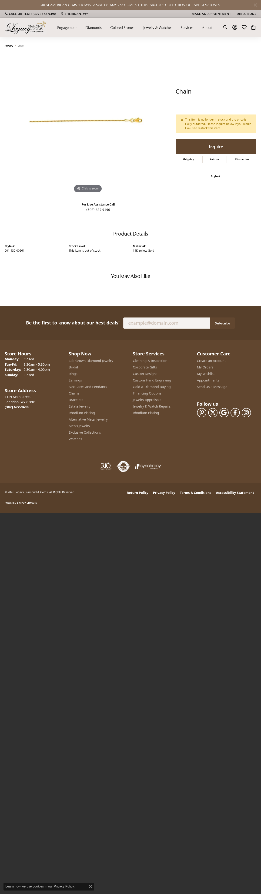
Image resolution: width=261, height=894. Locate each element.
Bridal (73, 367)
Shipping (188, 159)
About (207, 27)
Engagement (67, 27)
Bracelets (76, 400)
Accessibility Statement (235, 492)
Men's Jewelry (79, 426)
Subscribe (222, 323)
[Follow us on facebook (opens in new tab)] (235, 412)
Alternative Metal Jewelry (88, 419)
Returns (214, 159)
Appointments (208, 380)
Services (187, 27)
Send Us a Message (212, 387)
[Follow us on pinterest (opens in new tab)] (201, 412)
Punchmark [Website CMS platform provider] (29, 502)
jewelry (9, 45)
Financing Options (147, 393)
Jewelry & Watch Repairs (152, 406)
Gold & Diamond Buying (152, 387)
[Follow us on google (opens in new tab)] (224, 412)
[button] (225, 27)
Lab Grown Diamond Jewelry (91, 360)
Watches (75, 439)
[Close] (255, 5)
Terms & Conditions (195, 492)
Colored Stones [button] (122, 27)
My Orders (205, 367)
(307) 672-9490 (98, 209)
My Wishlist (206, 373)
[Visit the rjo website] (106, 466)
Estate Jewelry (79, 406)
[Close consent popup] (90, 886)
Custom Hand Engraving (152, 380)
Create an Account (211, 360)
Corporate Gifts (145, 367)
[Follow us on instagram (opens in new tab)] (246, 412)
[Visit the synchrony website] (148, 466)
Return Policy (137, 492)
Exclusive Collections (85, 432)
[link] (30, 14)
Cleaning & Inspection (150, 360)
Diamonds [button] (93, 27)
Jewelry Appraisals (147, 400)
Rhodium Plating (82, 413)
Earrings (75, 380)
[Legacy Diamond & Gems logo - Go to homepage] (25, 27)
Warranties (242, 159)
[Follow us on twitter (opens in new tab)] (213, 412)
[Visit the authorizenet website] (123, 466)
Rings (73, 373)
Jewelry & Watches (157, 27)
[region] (87, 124)
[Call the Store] (17, 407)
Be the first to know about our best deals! (73, 322)
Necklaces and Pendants (88, 387)
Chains (74, 393)
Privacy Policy (164, 492)
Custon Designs (145, 373)
